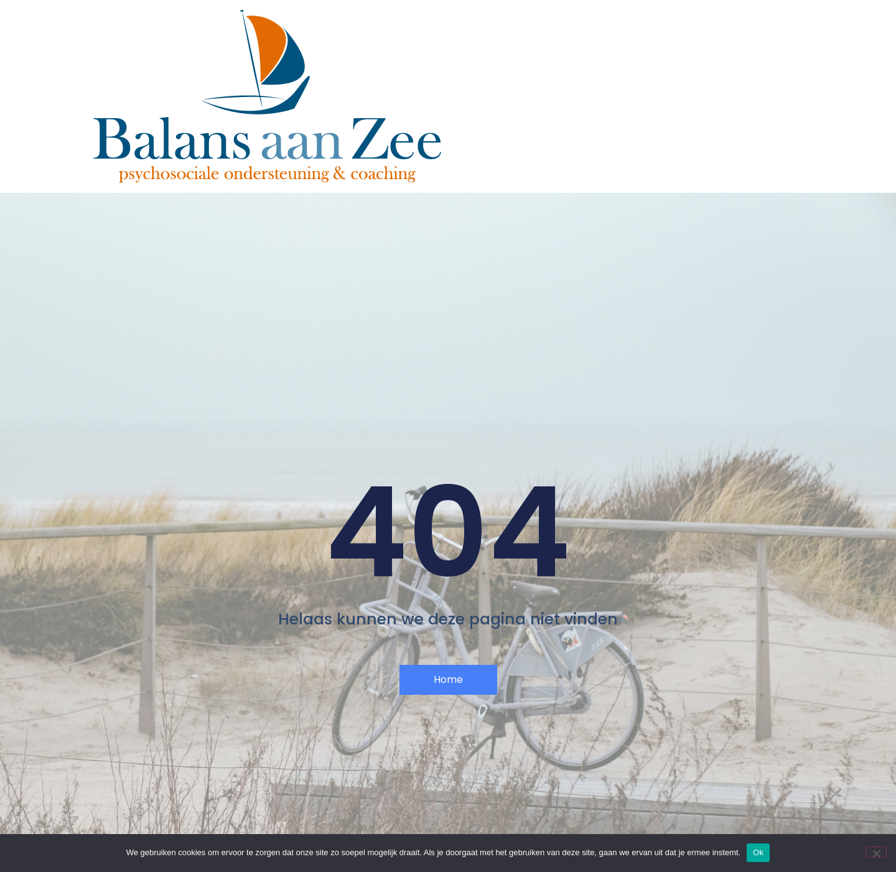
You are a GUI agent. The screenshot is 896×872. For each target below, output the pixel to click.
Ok (758, 852)
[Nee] (876, 852)
